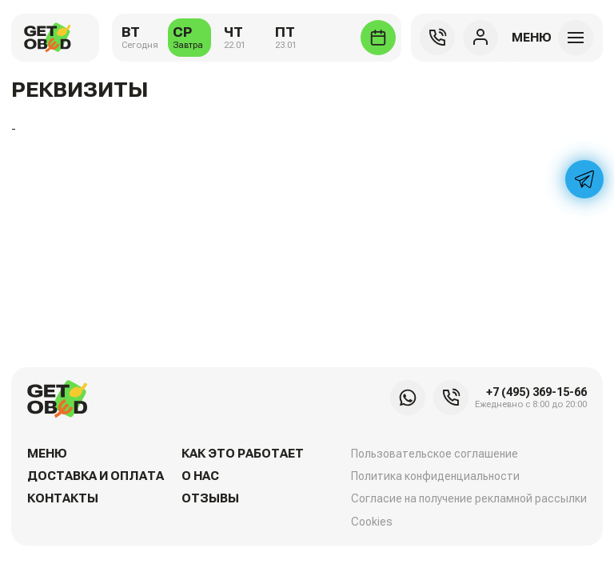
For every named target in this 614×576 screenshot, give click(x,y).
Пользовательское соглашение (434, 453)
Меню (47, 453)
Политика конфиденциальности (435, 476)
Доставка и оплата (95, 476)
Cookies (372, 521)
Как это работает (242, 453)
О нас (200, 476)
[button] (550, 37)
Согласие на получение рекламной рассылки (469, 498)
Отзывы (210, 498)
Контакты (62, 498)
